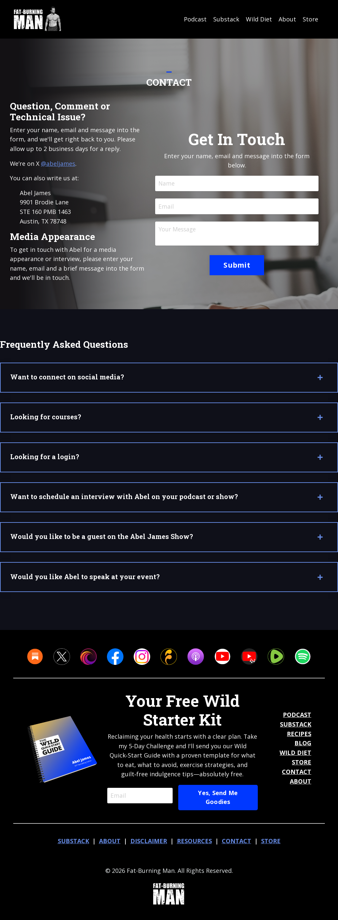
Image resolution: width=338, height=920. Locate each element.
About (287, 19)
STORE (301, 766)
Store (310, 19)
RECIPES (299, 737)
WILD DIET (295, 756)
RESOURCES (194, 845)
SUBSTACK (295, 728)
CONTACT (296, 776)
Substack (226, 19)
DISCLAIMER (148, 845)
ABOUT (300, 785)
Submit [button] (236, 265)
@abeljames (58, 163)
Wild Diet (259, 19)
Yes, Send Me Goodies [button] (218, 801)
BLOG (302, 747)
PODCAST (297, 719)
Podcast (195, 19)
